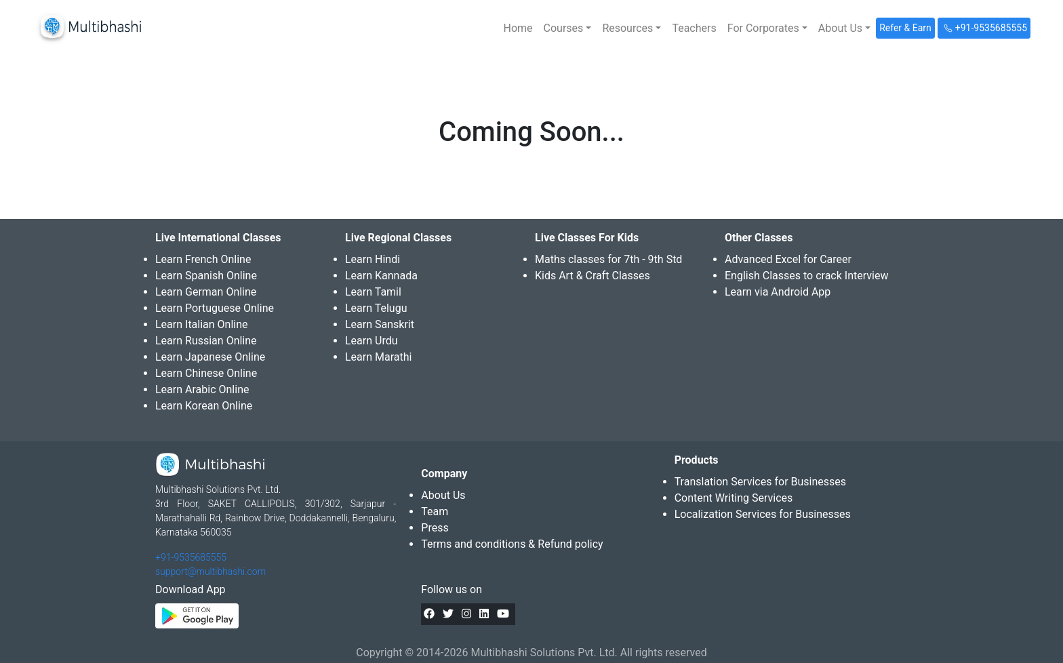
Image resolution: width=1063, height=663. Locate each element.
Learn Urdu (371, 340)
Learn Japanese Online (210, 356)
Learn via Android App (777, 291)
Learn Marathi (378, 356)
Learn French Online (203, 259)
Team (434, 511)
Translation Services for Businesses (760, 481)
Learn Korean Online (203, 405)
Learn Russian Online (206, 340)
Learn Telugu (376, 308)
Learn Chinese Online (206, 373)
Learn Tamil (373, 291)
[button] (567, 28)
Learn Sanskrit (379, 324)
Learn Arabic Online (202, 389)
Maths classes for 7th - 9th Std (608, 259)
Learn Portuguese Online (214, 308)
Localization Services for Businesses (763, 514)
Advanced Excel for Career (788, 259)
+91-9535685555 (190, 557)
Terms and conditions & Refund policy (512, 544)
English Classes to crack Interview (806, 275)
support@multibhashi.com (210, 571)
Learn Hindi (372, 259)
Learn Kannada (381, 275)
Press (434, 527)
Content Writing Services (734, 497)
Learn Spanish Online (206, 275)
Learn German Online (205, 291)
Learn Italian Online (201, 324)
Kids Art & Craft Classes (592, 275)
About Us (443, 495)
